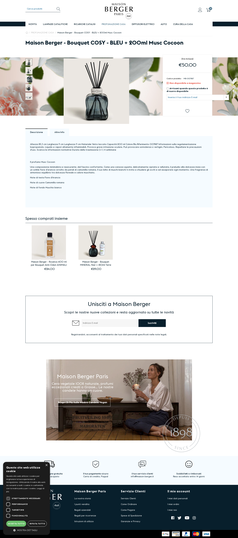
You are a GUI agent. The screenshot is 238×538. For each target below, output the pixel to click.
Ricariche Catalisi (84, 24)
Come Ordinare (129, 504)
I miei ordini (173, 504)
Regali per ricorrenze (85, 516)
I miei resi (172, 510)
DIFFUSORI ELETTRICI (143, 24)
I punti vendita (81, 504)
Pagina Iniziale (26, 32)
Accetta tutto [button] (16, 524)
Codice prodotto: (174, 78)
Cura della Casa (183, 24)
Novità (33, 24)
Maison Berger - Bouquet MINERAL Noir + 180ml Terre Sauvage (95, 264)
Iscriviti (152, 323)
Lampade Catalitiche (55, 24)
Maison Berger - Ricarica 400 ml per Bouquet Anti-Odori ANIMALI (49, 263)
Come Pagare (128, 510)
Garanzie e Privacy (130, 521)
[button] (26, 530)
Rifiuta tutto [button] (37, 524)
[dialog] (26, 498)
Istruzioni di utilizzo (84, 521)
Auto (164, 24)
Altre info (59, 132)
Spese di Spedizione (131, 516)
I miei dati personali (178, 498)
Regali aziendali (82, 510)
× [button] (46, 465)
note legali (160, 335)
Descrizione (36, 132)
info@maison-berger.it (142, 477)
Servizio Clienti (128, 498)
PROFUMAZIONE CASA (114, 24)
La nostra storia (82, 498)
